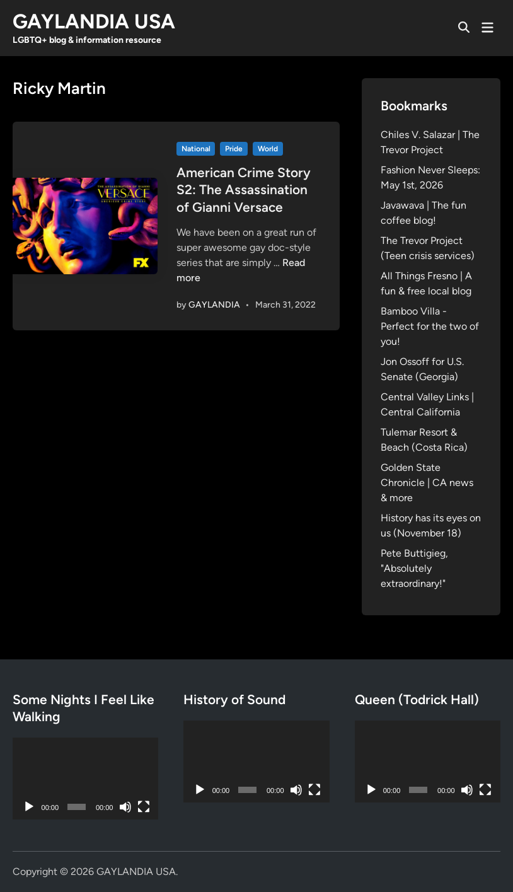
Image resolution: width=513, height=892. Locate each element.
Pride (234, 148)
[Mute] (125, 807)
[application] (85, 779)
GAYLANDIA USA (94, 21)
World (268, 148)
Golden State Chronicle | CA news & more (427, 482)
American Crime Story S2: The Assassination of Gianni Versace (243, 190)
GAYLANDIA (214, 304)
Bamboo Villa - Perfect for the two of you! (430, 326)
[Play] (29, 807)
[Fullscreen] (143, 807)
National (196, 148)
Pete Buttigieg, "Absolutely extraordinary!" (414, 568)
